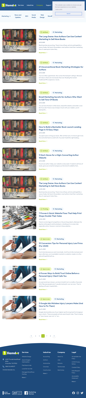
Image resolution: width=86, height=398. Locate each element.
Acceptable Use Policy (76, 357)
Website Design (26, 356)
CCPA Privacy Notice (76, 363)
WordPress (51, 16)
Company (39, 5)
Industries (30, 5)
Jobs (59, 360)
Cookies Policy (76, 367)
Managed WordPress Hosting (28, 373)
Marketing (6, 16)
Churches (46, 366)
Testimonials (61, 366)
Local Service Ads (27, 368)
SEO (26, 16)
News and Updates (18, 16)
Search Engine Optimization (26, 361)
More (24, 377)
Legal (74, 352)
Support (48, 5)
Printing (44, 217)
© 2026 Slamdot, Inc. (9, 370)
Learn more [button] (58, 9)
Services (21, 5)
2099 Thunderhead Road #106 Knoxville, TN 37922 (11, 361)
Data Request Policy (76, 372)
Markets (60, 363)
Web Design (42, 16)
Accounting (46, 356)
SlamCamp (61, 370)
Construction (47, 370)
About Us (60, 356)
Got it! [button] (68, 13)
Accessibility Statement (75, 377)
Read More (43, 52)
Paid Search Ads (26, 365)
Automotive (46, 363)
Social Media (34, 16)
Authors (44, 32)
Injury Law (45, 247)
